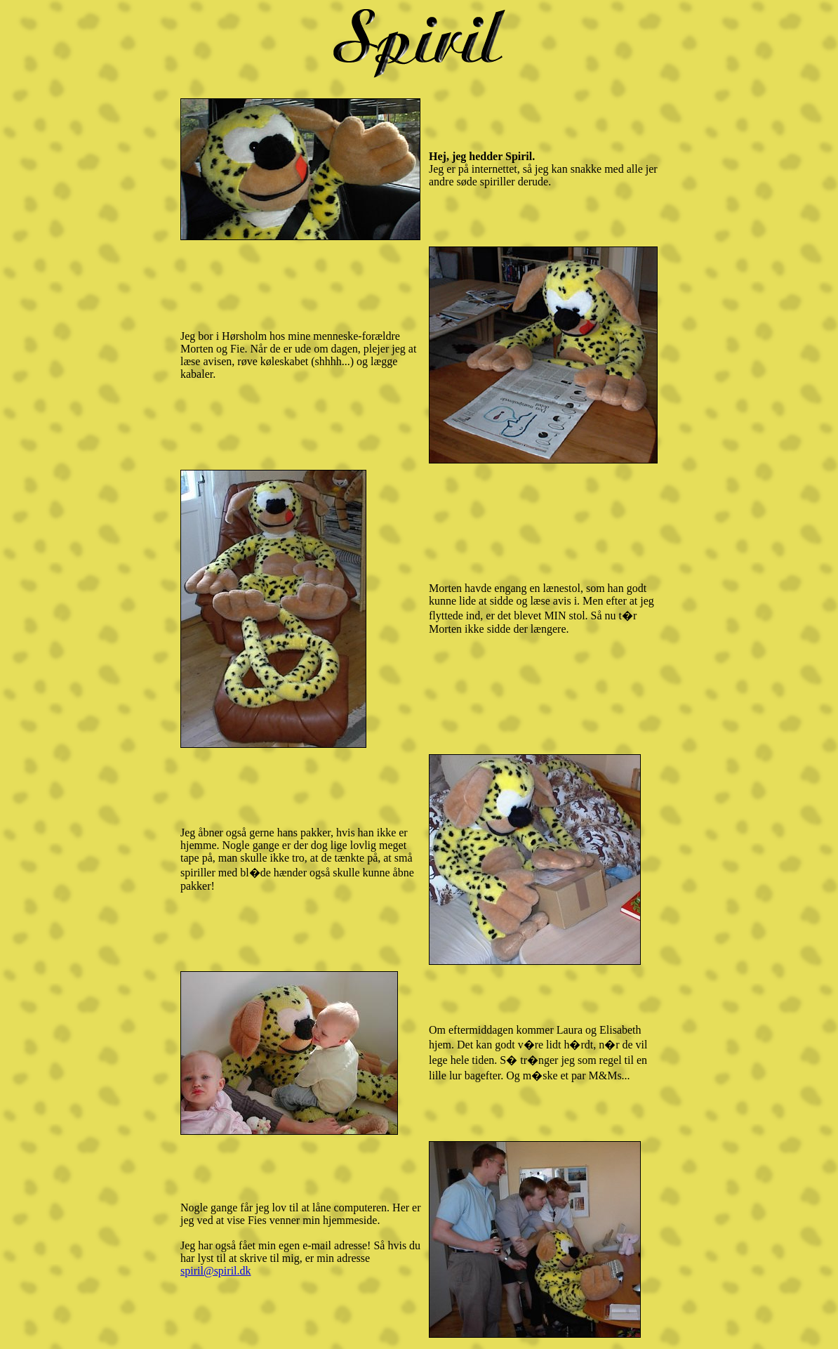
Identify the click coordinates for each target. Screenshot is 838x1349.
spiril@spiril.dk (215, 1271)
